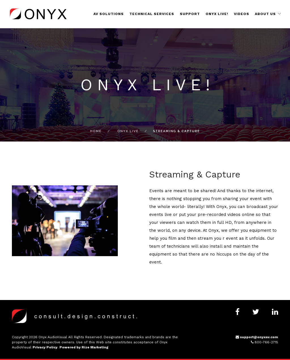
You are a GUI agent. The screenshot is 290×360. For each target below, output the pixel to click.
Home (96, 131)
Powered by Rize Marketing (83, 347)
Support (190, 14)
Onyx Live (127, 131)
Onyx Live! (217, 14)
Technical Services (151, 14)
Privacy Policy (45, 347)
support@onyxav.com (257, 337)
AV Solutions (108, 14)
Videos (241, 14)
